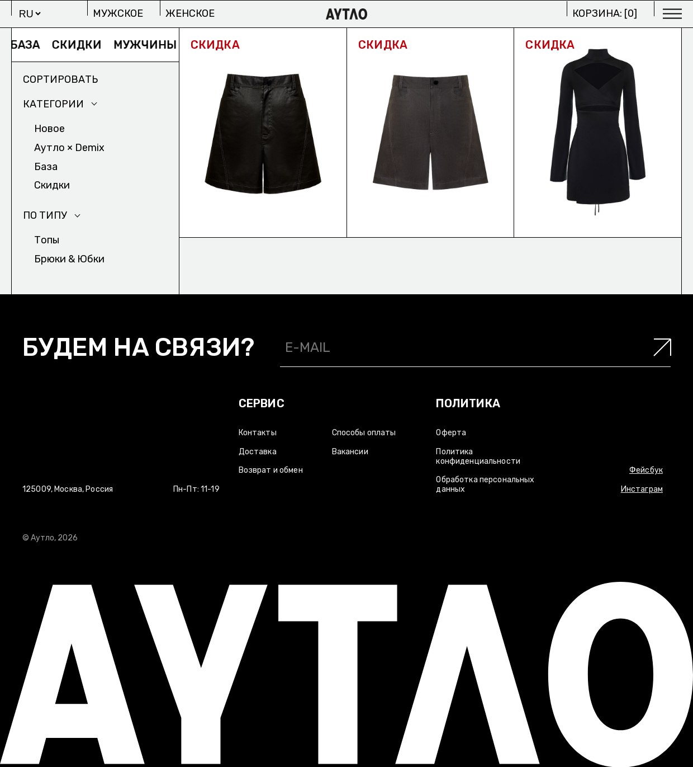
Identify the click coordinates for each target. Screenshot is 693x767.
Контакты (258, 432)
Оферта (451, 432)
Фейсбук (646, 470)
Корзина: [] (604, 13)
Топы (46, 240)
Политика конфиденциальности (478, 456)
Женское (190, 13)
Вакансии (350, 452)
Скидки (83, 44)
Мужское (118, 13)
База (31, 44)
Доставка (258, 452)
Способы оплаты (364, 432)
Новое (49, 129)
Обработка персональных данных (485, 484)
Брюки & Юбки (69, 259)
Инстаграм (642, 489)
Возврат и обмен (271, 470)
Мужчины (151, 44)
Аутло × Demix (69, 148)
